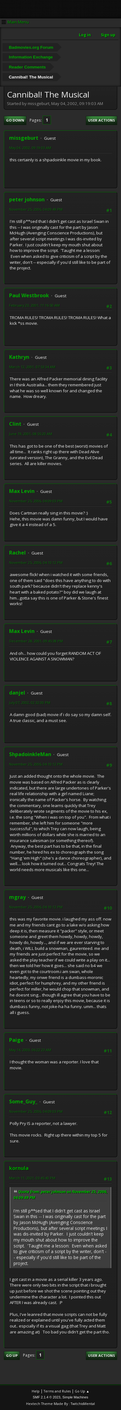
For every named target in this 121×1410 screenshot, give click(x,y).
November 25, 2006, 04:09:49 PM (36, 209)
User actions (101, 120)
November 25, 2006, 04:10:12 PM (36, 562)
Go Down (15, 120)
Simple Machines (75, 1397)
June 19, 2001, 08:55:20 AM (30, 433)
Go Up (12, 1355)
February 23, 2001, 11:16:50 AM (34, 305)
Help (36, 1391)
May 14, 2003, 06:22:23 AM (30, 1049)
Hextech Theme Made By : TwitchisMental (60, 1403)
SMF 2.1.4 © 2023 (46, 1397)
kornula (19, 1168)
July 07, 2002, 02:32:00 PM (29, 702)
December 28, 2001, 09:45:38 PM (36, 641)
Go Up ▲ (82, 1391)
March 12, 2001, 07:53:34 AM (32, 366)
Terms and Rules (57, 1391)
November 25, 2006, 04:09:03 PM (36, 501)
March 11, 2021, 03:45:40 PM (32, 1178)
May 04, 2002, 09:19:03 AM (30, 147)
